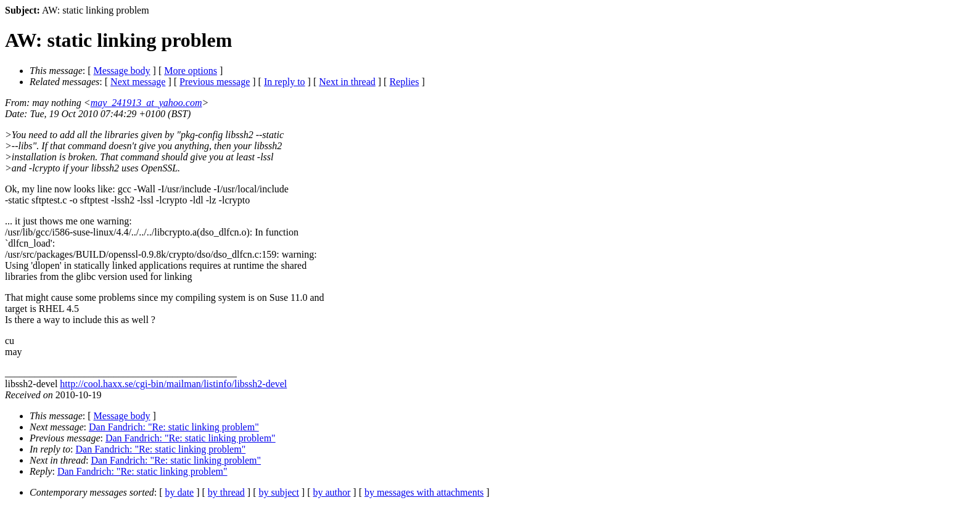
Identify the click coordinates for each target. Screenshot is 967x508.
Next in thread (347, 81)
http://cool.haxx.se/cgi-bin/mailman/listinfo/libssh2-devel (173, 384)
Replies (404, 81)
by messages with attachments (424, 492)
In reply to (284, 81)
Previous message (214, 81)
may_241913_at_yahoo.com (146, 102)
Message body (122, 70)
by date (179, 492)
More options (190, 70)
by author (331, 492)
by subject (279, 492)
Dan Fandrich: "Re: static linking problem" (174, 427)
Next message (137, 81)
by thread (226, 492)
